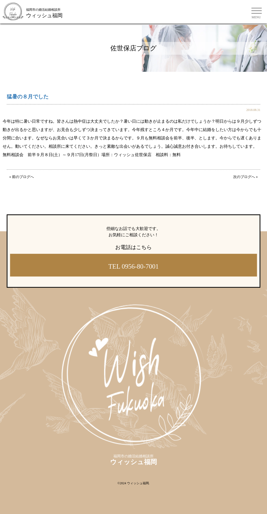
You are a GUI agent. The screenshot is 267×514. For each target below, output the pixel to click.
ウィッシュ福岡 (138, 483)
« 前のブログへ (21, 177)
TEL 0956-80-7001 (133, 266)
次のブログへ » (245, 177)
